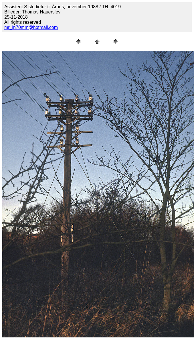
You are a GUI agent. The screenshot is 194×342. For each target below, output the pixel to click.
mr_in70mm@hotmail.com (31, 27)
